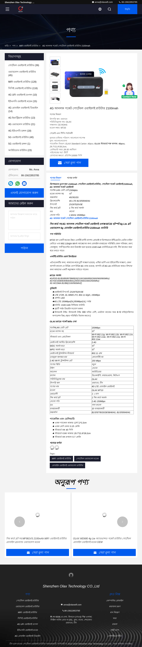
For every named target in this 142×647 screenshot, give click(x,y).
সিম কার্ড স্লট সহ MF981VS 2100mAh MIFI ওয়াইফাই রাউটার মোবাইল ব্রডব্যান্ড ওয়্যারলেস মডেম (36, 540)
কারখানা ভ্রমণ (114, 606)
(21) (21, 124)
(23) (20, 150)
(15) (22, 101)
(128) (22, 82)
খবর (114, 618)
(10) (22, 95)
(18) (19, 130)
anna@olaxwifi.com (102, 2)
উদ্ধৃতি (127, 9)
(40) (21, 137)
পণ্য (14, 46)
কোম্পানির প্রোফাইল (114, 600)
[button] (19, 521)
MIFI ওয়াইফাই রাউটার (28, 46)
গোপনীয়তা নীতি (115, 636)
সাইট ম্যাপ (114, 630)
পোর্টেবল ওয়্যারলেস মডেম (87, 458)
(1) (19, 143)
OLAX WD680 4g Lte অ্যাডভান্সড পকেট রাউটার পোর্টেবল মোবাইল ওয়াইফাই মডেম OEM (102, 540)
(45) (22, 73)
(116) (23, 88)
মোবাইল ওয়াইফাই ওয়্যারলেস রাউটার (67, 465)
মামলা (114, 624)
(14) (23, 109)
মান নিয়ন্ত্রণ (114, 612)
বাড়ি (7, 46)
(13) (21, 118)
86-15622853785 (128, 2)
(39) (23, 65)
